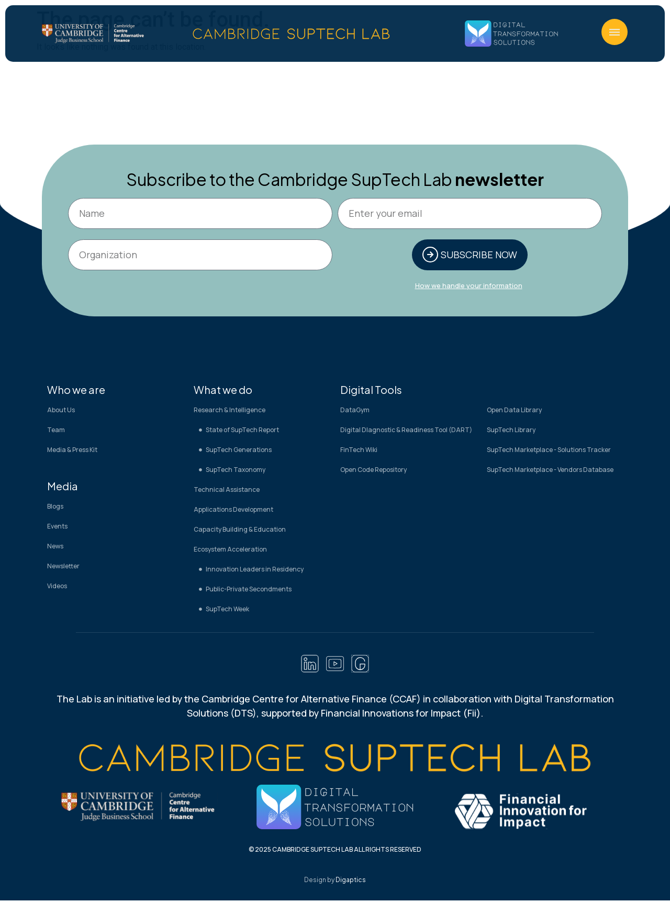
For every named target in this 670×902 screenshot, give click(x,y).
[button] (614, 32)
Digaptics (351, 881)
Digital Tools (371, 390)
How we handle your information (468, 286)
